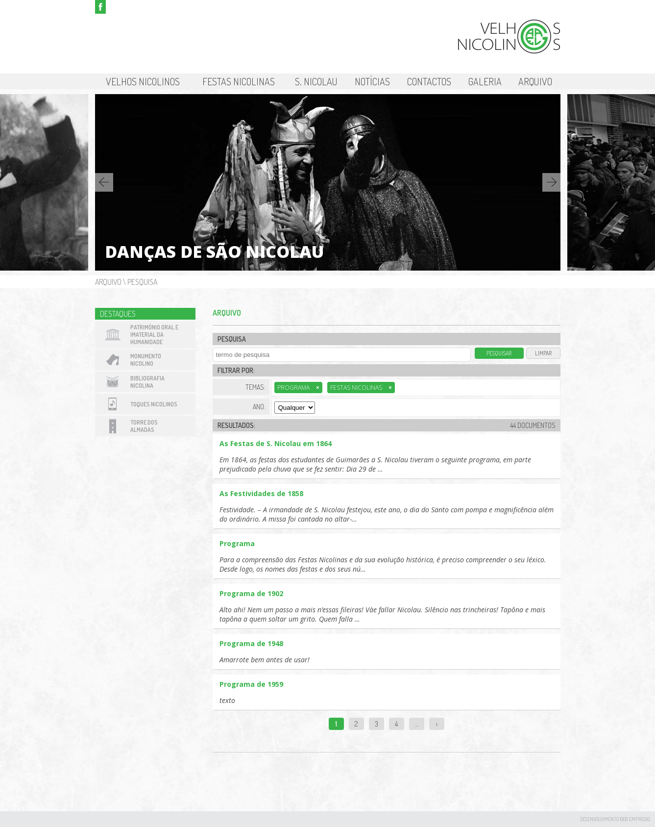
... (416, 724)
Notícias (372, 81)
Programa (298, 387)
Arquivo (535, 81)
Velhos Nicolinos (143, 81)
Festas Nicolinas (238, 81)
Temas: (255, 387)
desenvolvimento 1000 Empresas (615, 819)
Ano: (259, 406)
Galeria (485, 81)
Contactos (429, 81)
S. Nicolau (316, 81)
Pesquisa (142, 282)
